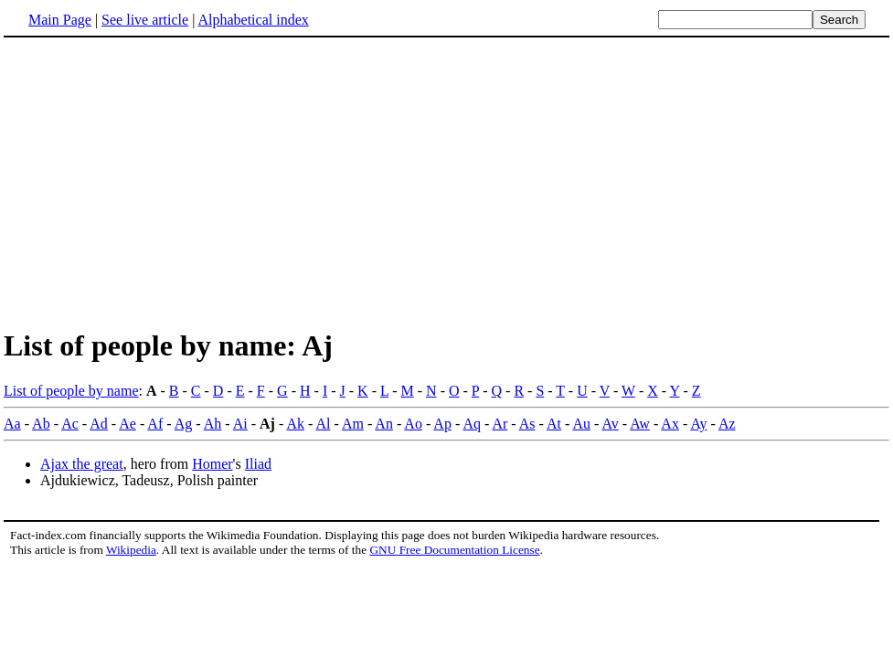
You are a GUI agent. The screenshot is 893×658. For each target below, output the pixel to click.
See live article (144, 19)
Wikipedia (131, 550)
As (527, 423)
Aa (12, 423)
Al (322, 423)
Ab (41, 423)
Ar (499, 423)
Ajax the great (81, 464)
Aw (640, 423)
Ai (240, 423)
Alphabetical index (252, 19)
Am (353, 423)
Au (581, 423)
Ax (670, 423)
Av (609, 423)
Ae (127, 423)
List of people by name (71, 390)
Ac (70, 423)
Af (155, 423)
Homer (212, 464)
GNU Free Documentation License (454, 550)
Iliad (258, 464)
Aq (471, 423)
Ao (413, 423)
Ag (184, 423)
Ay (698, 423)
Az (727, 423)
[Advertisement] (157, 182)
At (554, 423)
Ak (295, 423)
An (384, 423)
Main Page (59, 19)
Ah (213, 423)
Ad (99, 423)
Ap (442, 423)
